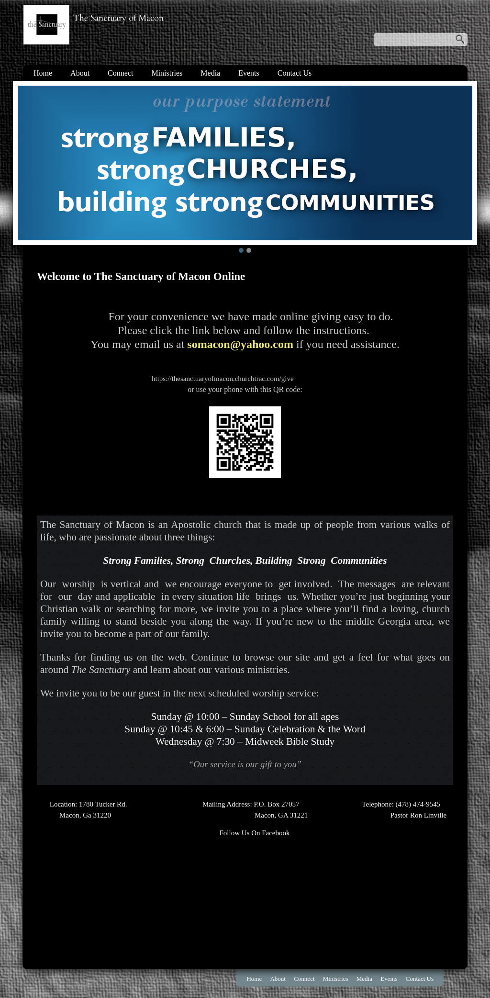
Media (210, 73)
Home (42, 73)
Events (248, 73)
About (79, 73)
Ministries (166, 73)
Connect (120, 73)
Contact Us (295, 73)
